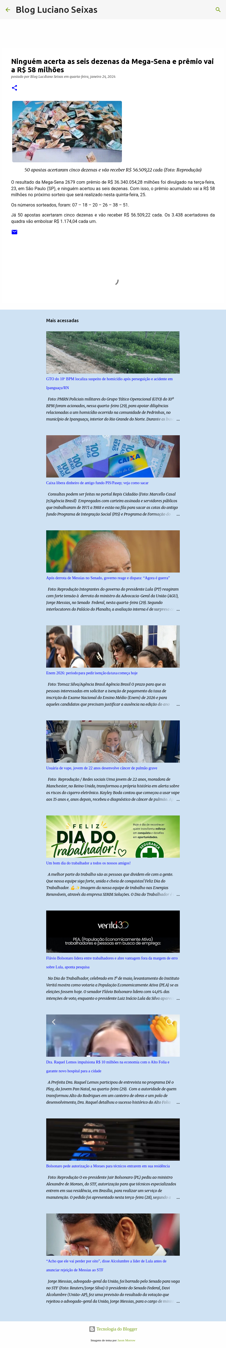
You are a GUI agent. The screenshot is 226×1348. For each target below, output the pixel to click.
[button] (14, 88)
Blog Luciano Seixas (56, 9)
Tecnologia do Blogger (113, 1329)
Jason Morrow (126, 1340)
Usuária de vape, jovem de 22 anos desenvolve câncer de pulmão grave (101, 768)
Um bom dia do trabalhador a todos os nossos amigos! (88, 863)
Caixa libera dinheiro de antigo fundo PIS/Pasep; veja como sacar (97, 483)
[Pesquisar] (105, 9)
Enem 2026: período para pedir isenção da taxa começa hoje (91, 673)
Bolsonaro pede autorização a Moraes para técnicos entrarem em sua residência (108, 1166)
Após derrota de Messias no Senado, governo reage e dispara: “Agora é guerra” (108, 578)
